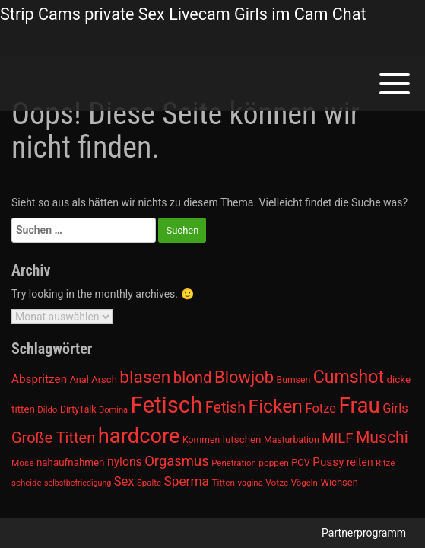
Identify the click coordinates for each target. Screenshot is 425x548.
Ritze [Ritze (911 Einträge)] (385, 462)
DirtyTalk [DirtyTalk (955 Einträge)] (78, 409)
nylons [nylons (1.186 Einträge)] (124, 461)
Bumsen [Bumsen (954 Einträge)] (294, 379)
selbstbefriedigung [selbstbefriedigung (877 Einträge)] (77, 483)
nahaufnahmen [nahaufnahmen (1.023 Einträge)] (70, 462)
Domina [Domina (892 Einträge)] (113, 410)
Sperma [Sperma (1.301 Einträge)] (187, 481)
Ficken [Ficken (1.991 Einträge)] (276, 406)
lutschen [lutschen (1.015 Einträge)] (242, 439)
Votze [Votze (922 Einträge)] (276, 482)
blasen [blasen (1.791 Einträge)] (144, 377)
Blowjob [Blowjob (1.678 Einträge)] (244, 377)
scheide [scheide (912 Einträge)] (26, 482)
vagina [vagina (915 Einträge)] (249, 482)
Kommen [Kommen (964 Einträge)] (201, 440)
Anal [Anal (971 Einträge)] (79, 379)
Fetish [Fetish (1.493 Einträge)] (225, 407)
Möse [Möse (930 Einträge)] (22, 462)
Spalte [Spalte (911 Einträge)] (149, 482)
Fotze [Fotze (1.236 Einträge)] (320, 408)
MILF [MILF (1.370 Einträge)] (337, 438)
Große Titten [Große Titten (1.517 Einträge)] (53, 438)
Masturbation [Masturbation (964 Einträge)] (291, 440)
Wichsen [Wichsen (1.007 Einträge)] (338, 482)
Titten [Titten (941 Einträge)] (222, 482)
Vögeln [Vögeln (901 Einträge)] (304, 482)
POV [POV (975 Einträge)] (300, 462)
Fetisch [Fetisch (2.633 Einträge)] (167, 405)
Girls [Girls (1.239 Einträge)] (395, 408)
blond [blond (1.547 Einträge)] (192, 377)
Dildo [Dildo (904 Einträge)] (47, 409)
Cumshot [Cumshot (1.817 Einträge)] (348, 377)
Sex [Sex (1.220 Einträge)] (124, 481)
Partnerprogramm (364, 533)
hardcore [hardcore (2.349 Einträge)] (139, 436)
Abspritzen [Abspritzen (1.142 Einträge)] (39, 379)
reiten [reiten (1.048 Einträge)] (360, 462)
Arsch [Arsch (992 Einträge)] (104, 379)
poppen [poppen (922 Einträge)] (273, 462)
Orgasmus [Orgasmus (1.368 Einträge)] (176, 461)
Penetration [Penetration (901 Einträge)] (233, 462)
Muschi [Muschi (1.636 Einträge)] (382, 437)
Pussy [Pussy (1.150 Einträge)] (328, 462)
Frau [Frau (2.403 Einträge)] (359, 405)
